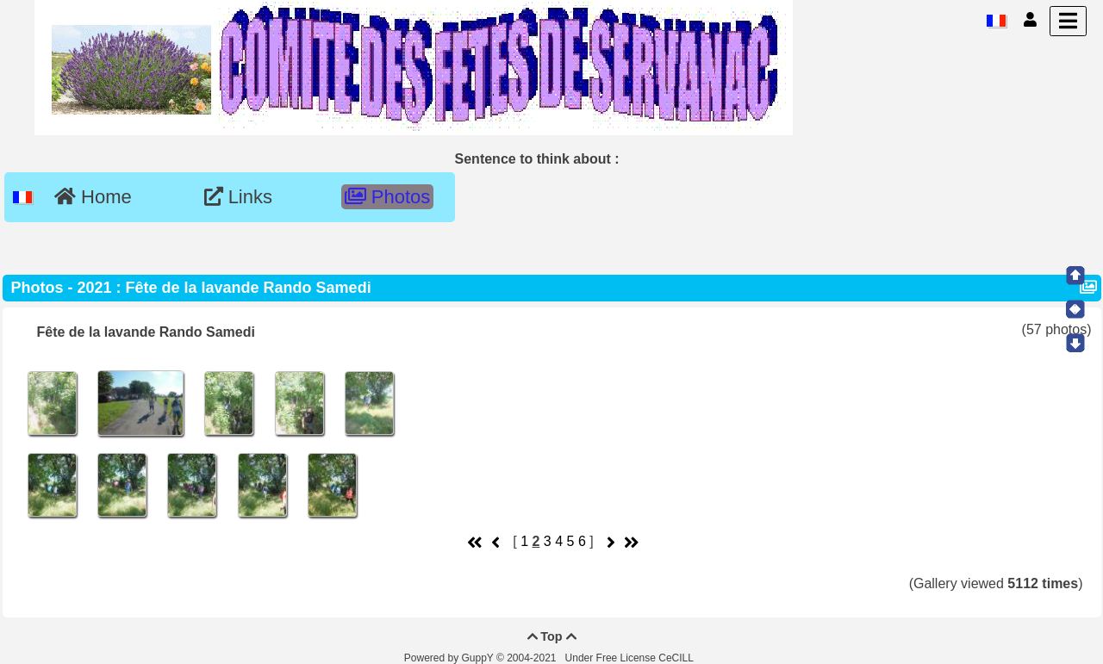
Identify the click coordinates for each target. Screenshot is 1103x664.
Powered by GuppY (450, 658)
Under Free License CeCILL (630, 658)
